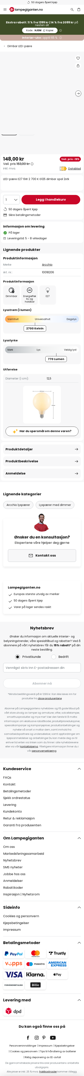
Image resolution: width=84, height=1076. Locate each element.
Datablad (74, 169)
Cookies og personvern (21, 908)
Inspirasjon (11, 887)
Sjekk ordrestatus (16, 790)
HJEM (39, 30)
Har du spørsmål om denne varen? (45, 423)
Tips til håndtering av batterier (58, 1044)
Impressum (12, 922)
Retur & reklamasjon (19, 811)
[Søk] (72, 9)
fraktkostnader (48, 1064)
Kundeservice (17, 761)
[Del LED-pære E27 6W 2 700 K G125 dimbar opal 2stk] (78, 66)
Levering (9, 797)
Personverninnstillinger (22, 1038)
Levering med (17, 992)
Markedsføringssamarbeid (23, 846)
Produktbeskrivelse (22, 453)
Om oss (9, 839)
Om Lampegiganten (23, 831)
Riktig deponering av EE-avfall (43, 1049)
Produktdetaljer (19, 441)
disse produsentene (50, 691)
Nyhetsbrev (12, 853)
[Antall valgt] (11, 199)
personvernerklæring (44, 743)
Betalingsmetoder (17, 784)
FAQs (7, 770)
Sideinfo (11, 900)
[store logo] (28, 9)
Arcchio (47, 257)
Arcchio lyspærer (18, 497)
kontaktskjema (29, 739)
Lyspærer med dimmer (55, 497)
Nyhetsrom (31, 887)
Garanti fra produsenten (22, 817)
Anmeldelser (13, 873)
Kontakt (9, 777)
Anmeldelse (15, 465)
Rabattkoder (13, 880)
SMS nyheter (13, 860)
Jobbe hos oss (14, 866)
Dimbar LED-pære (19, 46)
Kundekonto (12, 804)
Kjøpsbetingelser (16, 915)
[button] (78, 58)
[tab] (42, 789)
